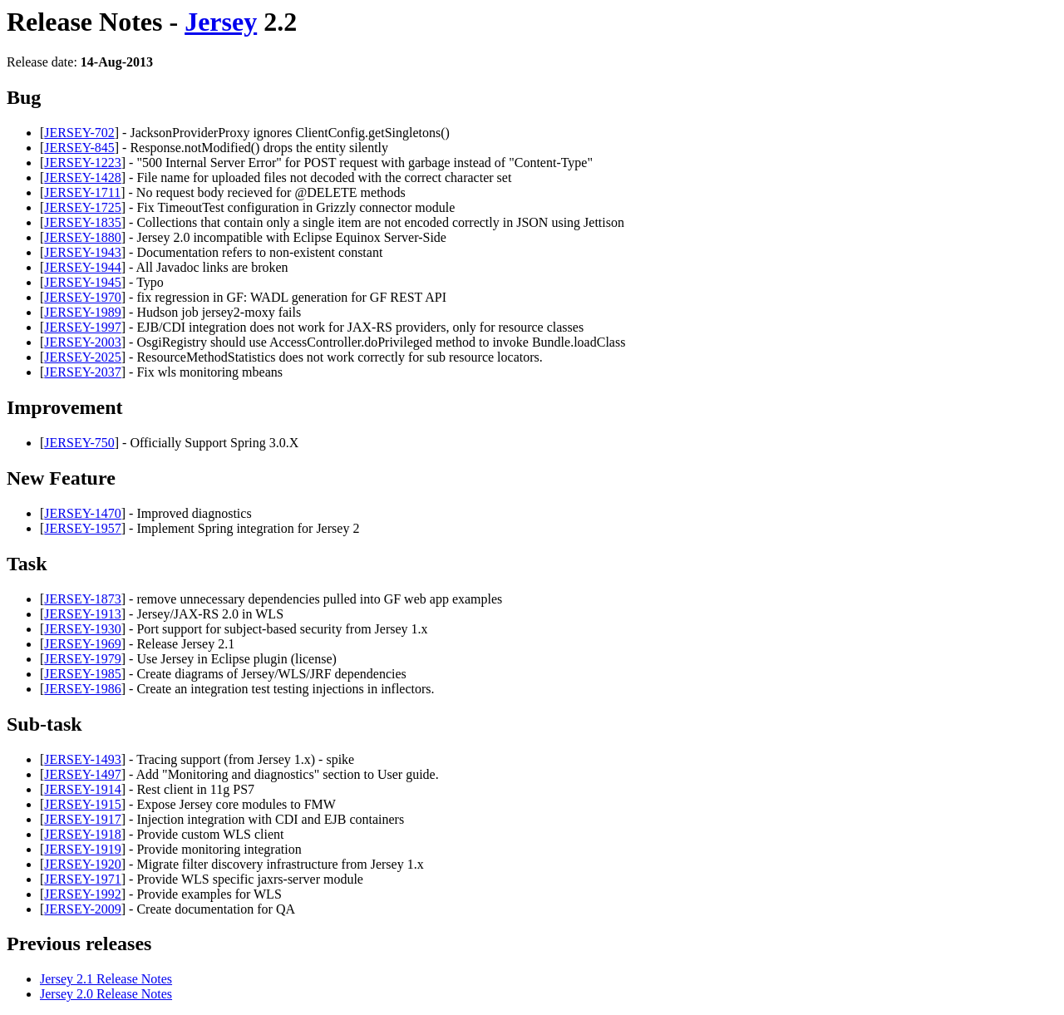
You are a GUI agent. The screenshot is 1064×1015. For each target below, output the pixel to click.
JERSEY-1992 (82, 894)
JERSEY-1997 (82, 327)
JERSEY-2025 (82, 357)
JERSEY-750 (79, 443)
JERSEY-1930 (82, 629)
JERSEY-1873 (82, 599)
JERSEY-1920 (82, 864)
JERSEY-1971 (82, 879)
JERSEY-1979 (82, 659)
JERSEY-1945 (82, 282)
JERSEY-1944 (82, 267)
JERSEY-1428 (82, 177)
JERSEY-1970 (82, 297)
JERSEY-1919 (82, 849)
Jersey (221, 22)
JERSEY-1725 (82, 207)
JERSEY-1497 (82, 774)
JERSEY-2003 (82, 342)
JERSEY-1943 (82, 252)
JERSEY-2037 (82, 372)
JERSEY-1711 (82, 192)
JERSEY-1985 (82, 674)
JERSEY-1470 (82, 513)
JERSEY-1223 (82, 162)
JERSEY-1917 (82, 819)
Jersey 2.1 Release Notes (106, 979)
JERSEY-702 (79, 133)
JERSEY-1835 (82, 222)
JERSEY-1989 (82, 312)
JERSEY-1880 (82, 237)
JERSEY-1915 (82, 804)
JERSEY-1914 (82, 789)
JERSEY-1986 (82, 689)
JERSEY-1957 (82, 528)
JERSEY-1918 (82, 834)
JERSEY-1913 (82, 614)
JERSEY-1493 (82, 759)
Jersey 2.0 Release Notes (106, 994)
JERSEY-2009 (82, 909)
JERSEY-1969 (82, 644)
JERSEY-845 (79, 147)
